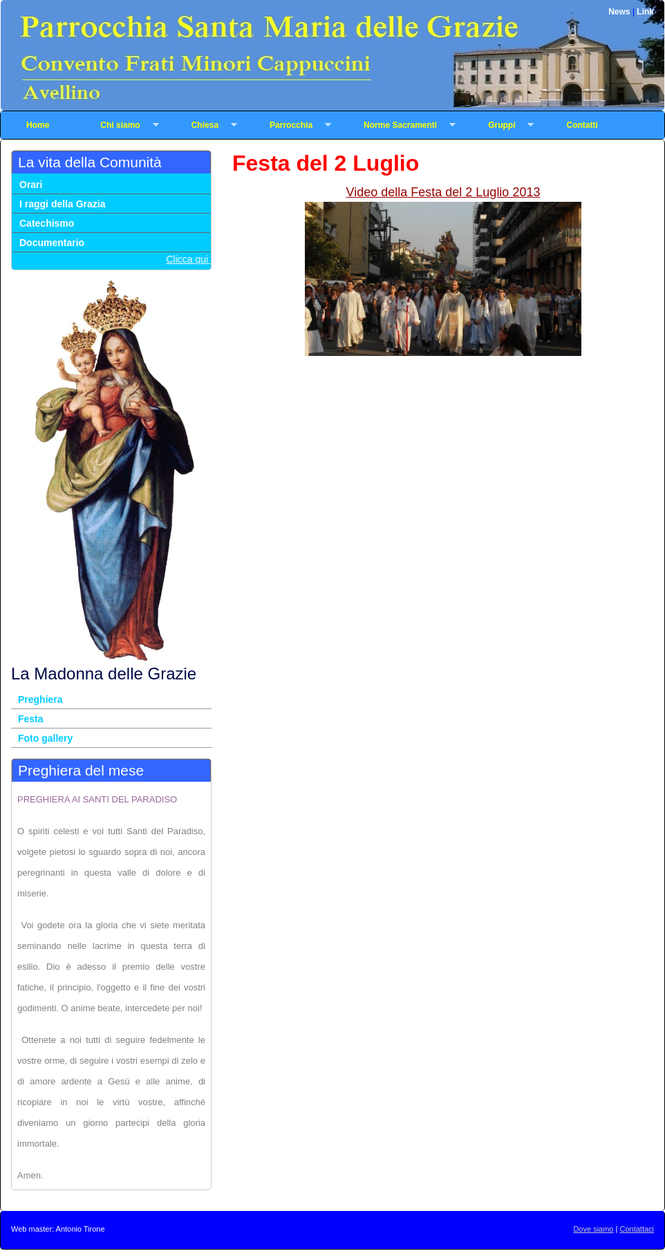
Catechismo (46, 223)
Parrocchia (287, 125)
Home (37, 125)
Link (645, 12)
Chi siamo (116, 125)
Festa (31, 718)
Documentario (51, 242)
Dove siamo (593, 1229)
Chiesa (201, 125)
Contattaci (636, 1229)
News (620, 12)
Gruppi (498, 125)
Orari (30, 184)
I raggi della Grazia (62, 203)
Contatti (581, 125)
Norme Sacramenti (397, 125)
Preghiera (40, 699)
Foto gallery (45, 738)
